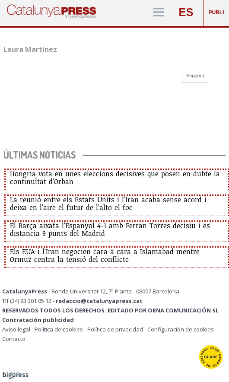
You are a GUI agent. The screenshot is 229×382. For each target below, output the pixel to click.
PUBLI (216, 13)
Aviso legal (16, 329)
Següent (195, 75)
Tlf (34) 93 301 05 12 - (29, 301)
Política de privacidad (115, 329)
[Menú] (158, 13)
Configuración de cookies (180, 329)
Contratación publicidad (38, 320)
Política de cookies (59, 329)
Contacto (13, 339)
